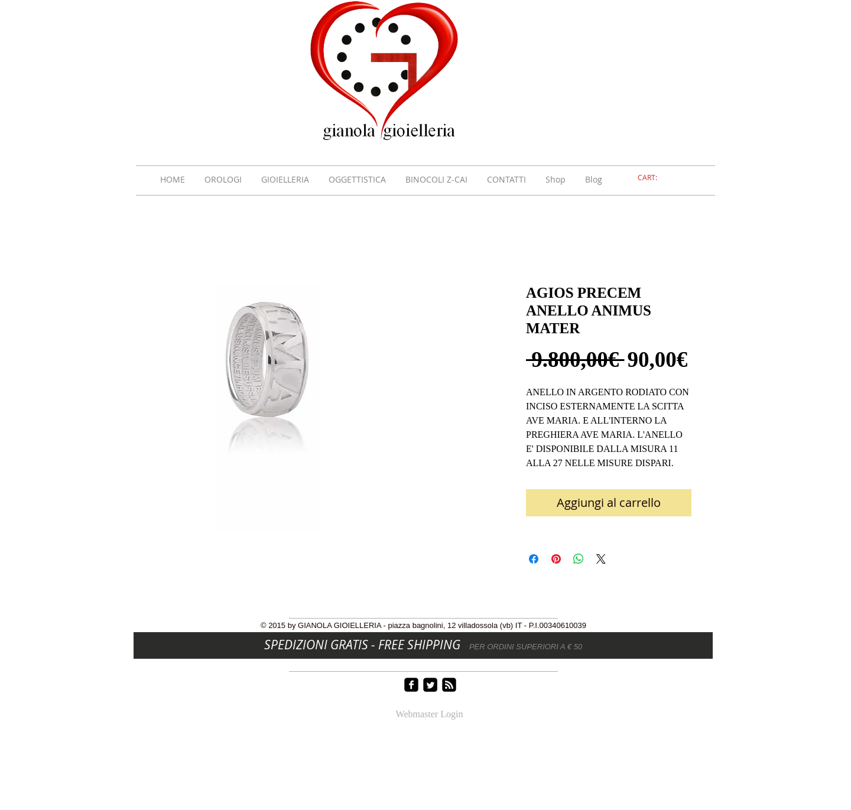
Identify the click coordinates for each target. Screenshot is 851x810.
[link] (654, 178)
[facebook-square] (411, 685)
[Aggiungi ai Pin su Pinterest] (556, 559)
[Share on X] (601, 559)
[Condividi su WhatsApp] (578, 559)
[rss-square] (449, 685)
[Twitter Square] (430, 685)
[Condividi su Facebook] (534, 559)
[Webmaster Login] (429, 715)
